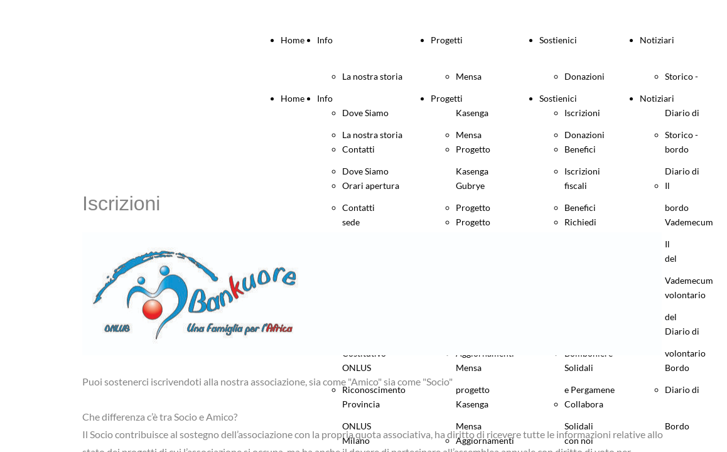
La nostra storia (372, 76)
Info (325, 40)
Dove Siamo (365, 171)
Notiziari (657, 40)
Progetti (447, 40)
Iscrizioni (582, 171)
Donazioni (584, 76)
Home (292, 40)
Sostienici (558, 40)
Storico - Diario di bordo (682, 171)
